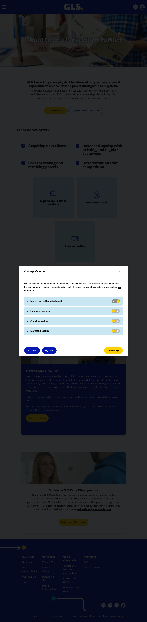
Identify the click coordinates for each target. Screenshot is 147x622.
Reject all (49, 350)
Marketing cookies (40, 331)
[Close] (120, 271)
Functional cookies (40, 311)
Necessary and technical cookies (47, 301)
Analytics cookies (39, 321)
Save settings (113, 350)
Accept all (32, 350)
